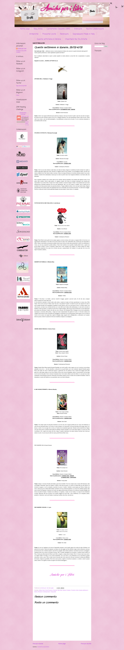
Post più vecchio (86, 643)
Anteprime (33, 34)
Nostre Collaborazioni (95, 28)
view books (27, 124)
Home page (25, 28)
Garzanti (55, 590)
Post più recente (38, 643)
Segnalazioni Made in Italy (84, 34)
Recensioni (64, 34)
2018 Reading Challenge (22, 113)
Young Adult (53, 591)
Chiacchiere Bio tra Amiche (76, 39)
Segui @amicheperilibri (21, 85)
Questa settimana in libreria (49, 39)
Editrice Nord (42, 590)
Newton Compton (67, 590)
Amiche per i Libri (22, 48)
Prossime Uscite (49, 34)
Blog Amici (38, 28)
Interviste (78, 28)
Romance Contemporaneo (44, 591)
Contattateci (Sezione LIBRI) (58, 28)
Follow (17, 95)
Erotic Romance (49, 590)
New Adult (60, 590)
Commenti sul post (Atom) (43, 646)
